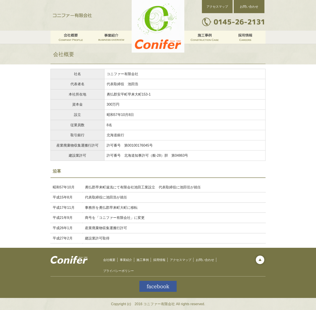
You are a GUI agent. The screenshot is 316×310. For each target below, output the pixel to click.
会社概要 (109, 260)
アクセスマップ (217, 6)
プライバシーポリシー (118, 271)
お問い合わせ (249, 6)
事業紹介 (126, 260)
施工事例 (142, 260)
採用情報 (159, 260)
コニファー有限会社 (72, 15)
